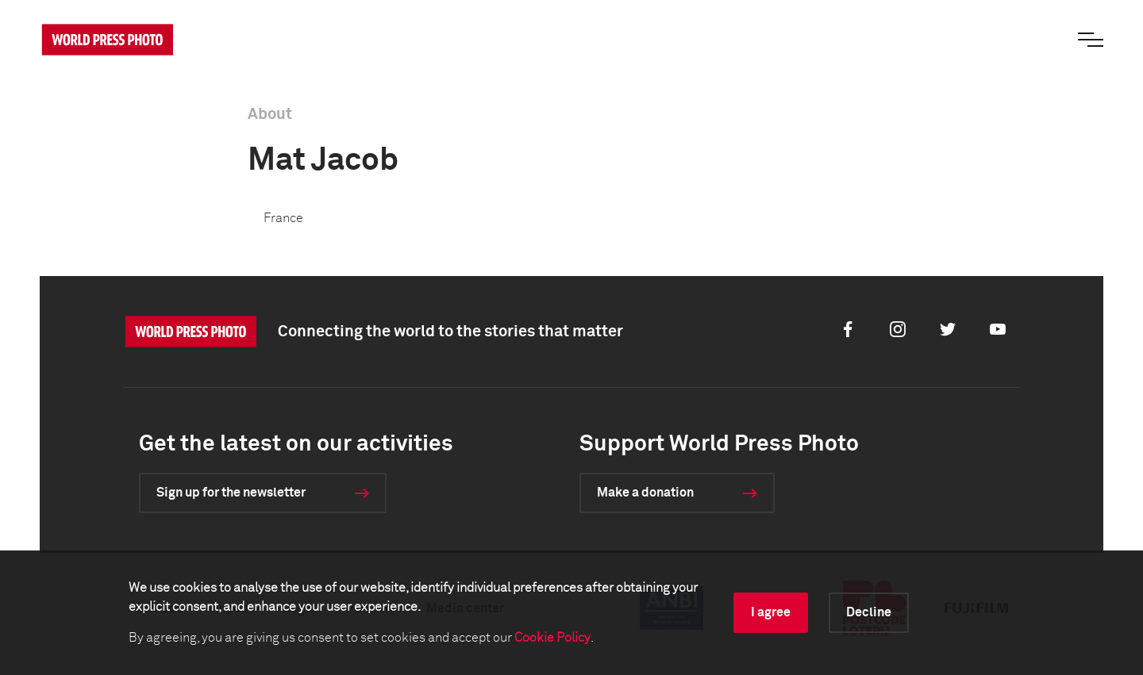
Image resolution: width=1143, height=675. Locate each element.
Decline (868, 612)
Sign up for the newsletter (231, 492)
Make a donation (645, 492)
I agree (771, 612)
